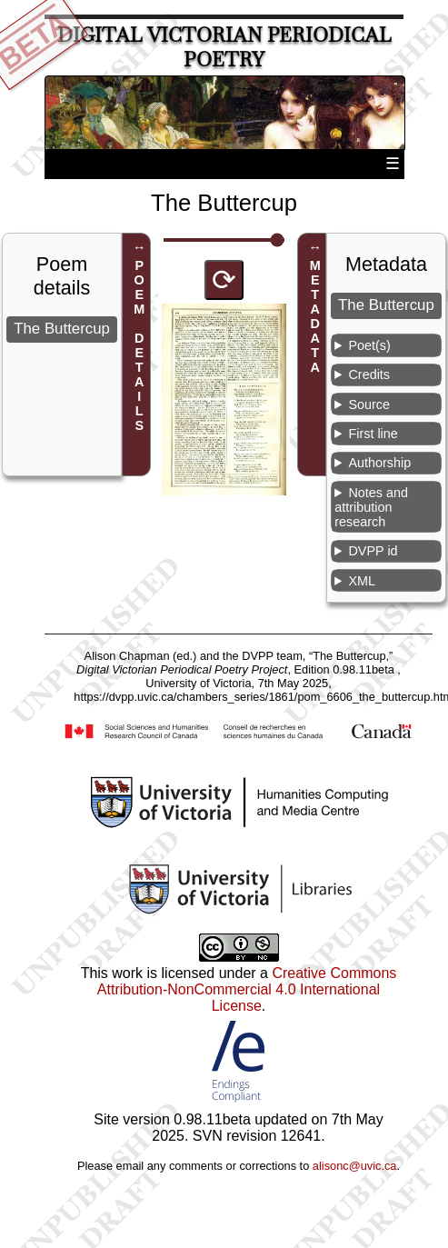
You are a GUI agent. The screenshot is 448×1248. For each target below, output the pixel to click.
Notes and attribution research (371, 507)
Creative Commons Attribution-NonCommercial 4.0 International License (246, 989)
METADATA (315, 316)
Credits (369, 374)
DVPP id (372, 551)
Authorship (379, 462)
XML (361, 581)
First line (372, 433)
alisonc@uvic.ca (355, 1166)
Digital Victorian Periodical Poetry (224, 47)
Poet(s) (369, 345)
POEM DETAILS (139, 345)
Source (369, 404)
